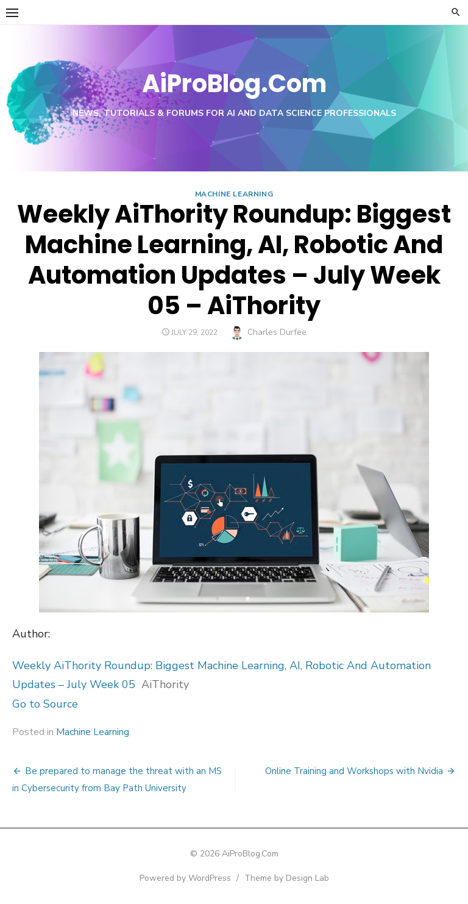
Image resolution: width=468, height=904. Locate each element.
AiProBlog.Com (234, 83)
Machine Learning (234, 194)
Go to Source (45, 704)
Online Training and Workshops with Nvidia (354, 771)
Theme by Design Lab (286, 878)
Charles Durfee (277, 332)
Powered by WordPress (185, 878)
